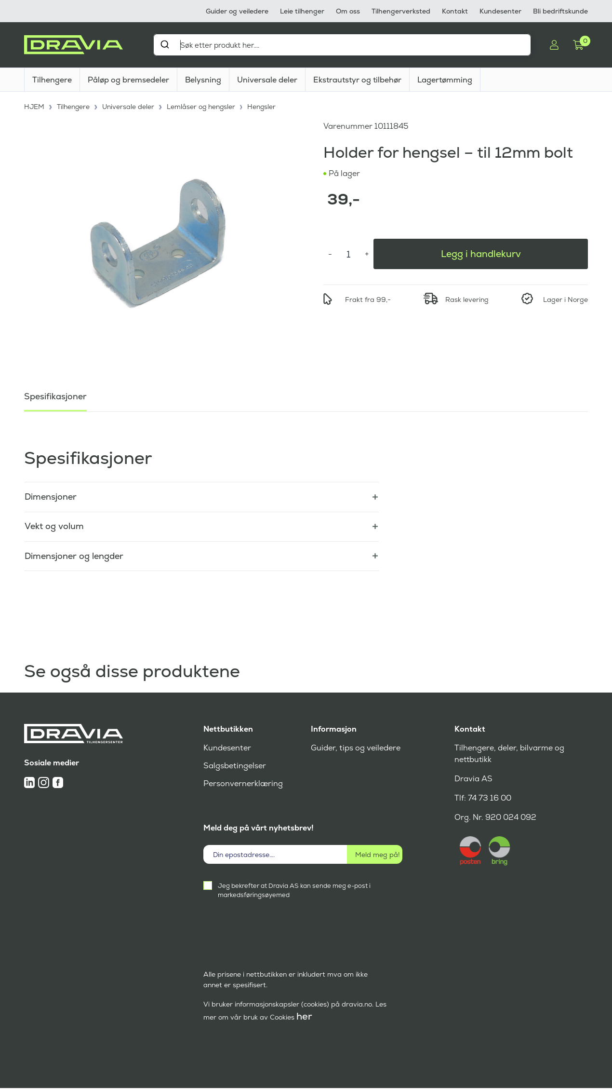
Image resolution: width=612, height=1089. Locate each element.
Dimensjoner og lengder (74, 556)
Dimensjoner (51, 496)
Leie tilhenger (302, 11)
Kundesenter (500, 11)
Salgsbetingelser (234, 767)
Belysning (203, 80)
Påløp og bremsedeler (128, 80)
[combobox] (342, 45)
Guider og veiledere (237, 11)
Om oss (348, 11)
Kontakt (455, 11)
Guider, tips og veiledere (355, 749)
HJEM (34, 106)
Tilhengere (52, 80)
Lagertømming (444, 80)
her (304, 1017)
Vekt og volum (54, 526)
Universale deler (267, 80)
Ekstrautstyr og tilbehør (357, 80)
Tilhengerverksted (401, 11)
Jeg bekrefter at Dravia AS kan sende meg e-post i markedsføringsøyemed (294, 891)
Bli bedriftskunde (560, 11)
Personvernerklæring (243, 784)
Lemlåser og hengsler (202, 106)
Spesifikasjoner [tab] (55, 395)
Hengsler (263, 106)
